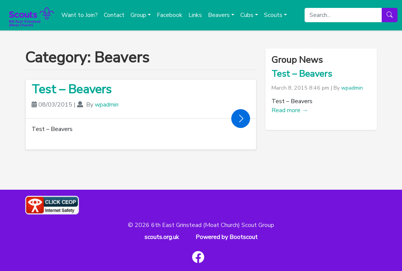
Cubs (246, 15)
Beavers (219, 15)
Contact (114, 15)
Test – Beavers (72, 89)
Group (138, 15)
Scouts (273, 15)
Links (195, 15)
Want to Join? (79, 15)
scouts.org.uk (161, 237)
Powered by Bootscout (227, 237)
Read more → (290, 110)
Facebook (169, 15)
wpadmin (106, 104)
